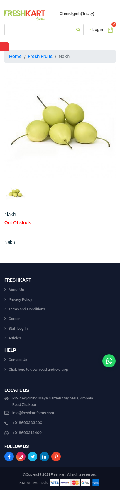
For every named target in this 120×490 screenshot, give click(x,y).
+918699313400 (27, 433)
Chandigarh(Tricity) (74, 13)
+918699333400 (27, 423)
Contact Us (18, 360)
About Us (16, 289)
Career (14, 319)
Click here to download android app (38, 369)
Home (15, 56)
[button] (12, 122)
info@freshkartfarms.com (33, 413)
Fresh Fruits (40, 56)
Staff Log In (18, 328)
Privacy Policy (20, 299)
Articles (15, 338)
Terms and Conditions (27, 309)
